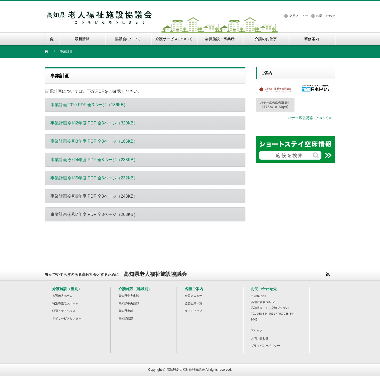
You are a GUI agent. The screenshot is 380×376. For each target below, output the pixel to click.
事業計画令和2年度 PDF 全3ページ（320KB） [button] (94, 123)
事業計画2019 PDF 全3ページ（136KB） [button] (89, 105)
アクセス (257, 330)
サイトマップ (193, 310)
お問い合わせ (325, 16)
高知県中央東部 (128, 295)
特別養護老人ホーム (65, 303)
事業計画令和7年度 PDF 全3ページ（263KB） (94, 214)
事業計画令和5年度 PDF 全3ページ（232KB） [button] (94, 178)
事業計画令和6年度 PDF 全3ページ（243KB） (94, 196)
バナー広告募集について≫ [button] (310, 118)
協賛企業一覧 (193, 303)
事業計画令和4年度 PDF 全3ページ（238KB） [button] (94, 159)
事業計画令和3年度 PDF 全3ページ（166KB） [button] (94, 141)
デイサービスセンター (66, 318)
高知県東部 (125, 310)
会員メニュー (298, 16)
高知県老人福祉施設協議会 (186, 370)
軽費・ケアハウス (63, 310)
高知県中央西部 (128, 303)
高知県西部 (125, 318)
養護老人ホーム (62, 295)
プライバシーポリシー (265, 345)
